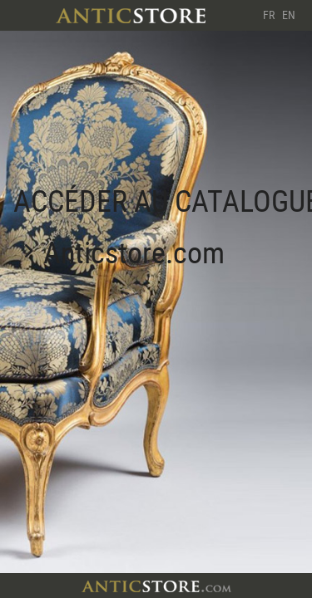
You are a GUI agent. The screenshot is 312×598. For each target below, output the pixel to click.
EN (288, 14)
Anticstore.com (134, 252)
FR (269, 14)
